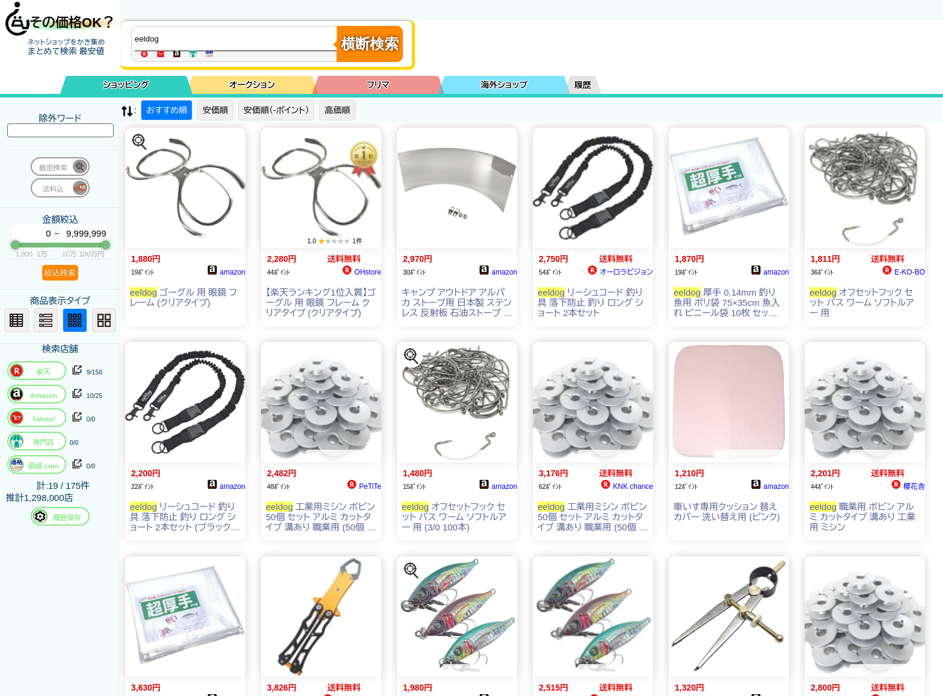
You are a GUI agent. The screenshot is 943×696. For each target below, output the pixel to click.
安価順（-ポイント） (276, 110)
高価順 (337, 110)
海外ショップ (504, 85)
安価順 (215, 110)
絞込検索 (60, 272)
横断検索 (370, 44)
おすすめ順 (166, 110)
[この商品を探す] (139, 142)
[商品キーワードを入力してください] (237, 38)
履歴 (582, 85)
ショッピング (126, 85)
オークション (252, 85)
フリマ (378, 85)
